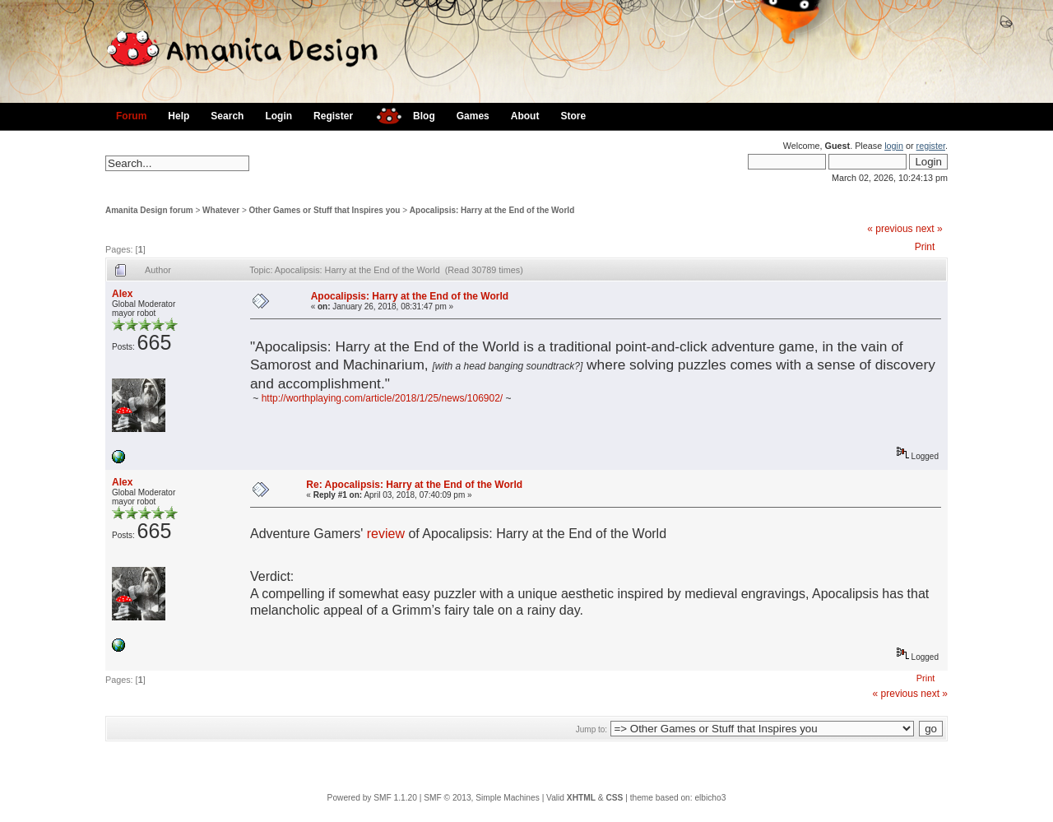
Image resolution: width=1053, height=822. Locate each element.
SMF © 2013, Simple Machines (482, 797)
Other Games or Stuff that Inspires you (325, 210)
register (930, 146)
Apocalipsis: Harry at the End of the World (492, 210)
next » (929, 229)
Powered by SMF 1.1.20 (372, 797)
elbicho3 (710, 797)
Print (925, 247)
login (893, 146)
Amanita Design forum (149, 210)
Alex (122, 294)
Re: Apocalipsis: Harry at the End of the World (414, 484)
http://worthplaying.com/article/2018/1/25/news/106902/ (382, 398)
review (386, 534)
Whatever (220, 210)
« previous (889, 229)
